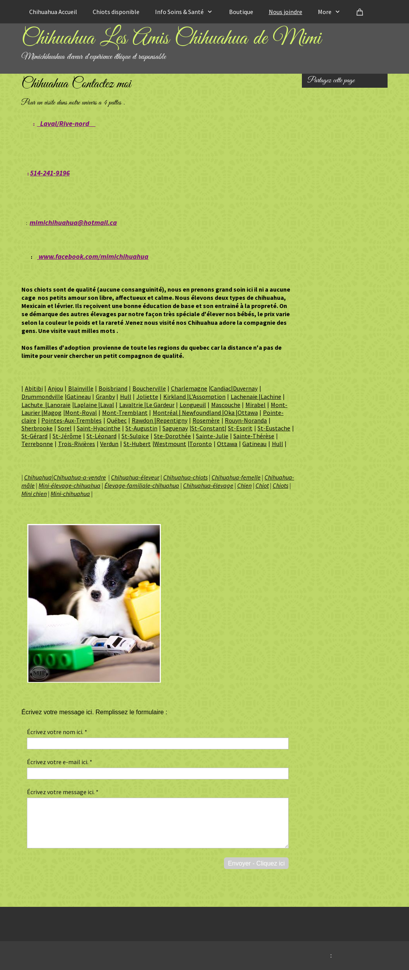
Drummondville (42, 396)
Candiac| (221, 388)
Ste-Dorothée (172, 436)
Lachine (271, 396)
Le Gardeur (160, 405)
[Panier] (360, 12)
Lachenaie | (246, 396)
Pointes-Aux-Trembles (71, 420)
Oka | (231, 412)
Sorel (65, 428)
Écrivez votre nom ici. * (57, 732)
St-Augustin (141, 428)
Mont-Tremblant (125, 412)
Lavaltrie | (132, 405)
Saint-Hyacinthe (98, 428)
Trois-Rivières (76, 444)
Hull (125, 396)
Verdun (109, 444)
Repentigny (171, 420)
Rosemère (206, 420)
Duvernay (245, 388)
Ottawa (248, 412)
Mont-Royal (81, 412)
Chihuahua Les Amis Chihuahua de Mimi (171, 38)
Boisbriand (113, 388)
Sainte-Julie (212, 436)
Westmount (170, 444)
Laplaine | (87, 405)
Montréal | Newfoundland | (188, 412)
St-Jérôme (67, 436)
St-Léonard (101, 436)
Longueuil (193, 405)
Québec (117, 420)
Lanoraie (59, 405)
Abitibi (34, 388)
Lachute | (34, 405)
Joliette (147, 396)
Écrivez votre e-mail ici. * (59, 762)
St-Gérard (34, 436)
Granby (105, 396)
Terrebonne (37, 444)
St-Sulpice (135, 436)
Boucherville (149, 388)
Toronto (200, 444)
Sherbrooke (37, 428)
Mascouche (225, 405)
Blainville (80, 388)
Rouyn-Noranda (246, 420)
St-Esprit (240, 428)
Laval (107, 405)
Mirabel (255, 405)
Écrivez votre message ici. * (63, 792)
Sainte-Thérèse (253, 436)
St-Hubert (137, 444)
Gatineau (79, 396)
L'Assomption (207, 396)
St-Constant (208, 428)
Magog (52, 412)
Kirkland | (176, 396)
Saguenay (175, 428)
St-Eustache (273, 428)
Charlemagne (189, 388)
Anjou (55, 388)
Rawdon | (144, 420)
